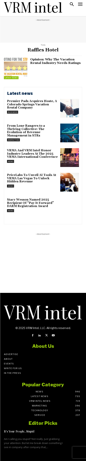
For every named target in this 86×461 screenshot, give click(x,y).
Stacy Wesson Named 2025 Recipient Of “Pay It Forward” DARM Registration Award (30, 203)
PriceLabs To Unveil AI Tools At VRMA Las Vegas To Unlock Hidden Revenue (31, 178)
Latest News (11, 77)
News (10, 161)
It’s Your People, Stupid (19, 431)
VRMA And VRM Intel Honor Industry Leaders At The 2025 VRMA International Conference (32, 154)
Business (12, 112)
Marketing (13, 140)
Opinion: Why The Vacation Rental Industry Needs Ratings (56, 61)
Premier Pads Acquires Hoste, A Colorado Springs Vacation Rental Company (32, 104)
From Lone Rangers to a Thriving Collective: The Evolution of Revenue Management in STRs (26, 130)
